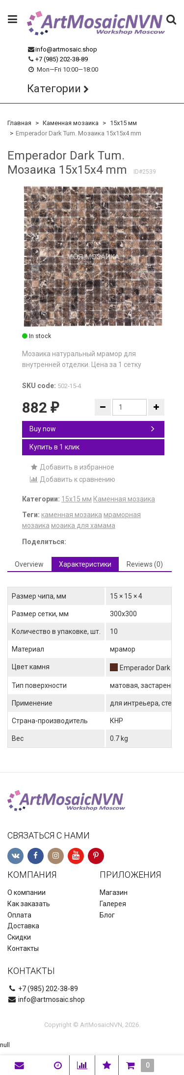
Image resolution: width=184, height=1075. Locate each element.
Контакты (23, 948)
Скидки (19, 937)
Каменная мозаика (71, 123)
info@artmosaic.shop (66, 49)
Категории (54, 88)
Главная (19, 123)
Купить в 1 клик (54, 447)
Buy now (92, 429)
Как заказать (28, 904)
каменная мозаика (71, 515)
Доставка (23, 926)
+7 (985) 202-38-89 (61, 59)
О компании (26, 892)
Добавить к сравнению (72, 479)
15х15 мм (123, 123)
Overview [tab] (29, 564)
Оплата (19, 915)
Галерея (113, 904)
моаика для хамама (83, 525)
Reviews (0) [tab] (145, 564)
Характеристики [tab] (85, 564)
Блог (107, 915)
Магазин (114, 892)
